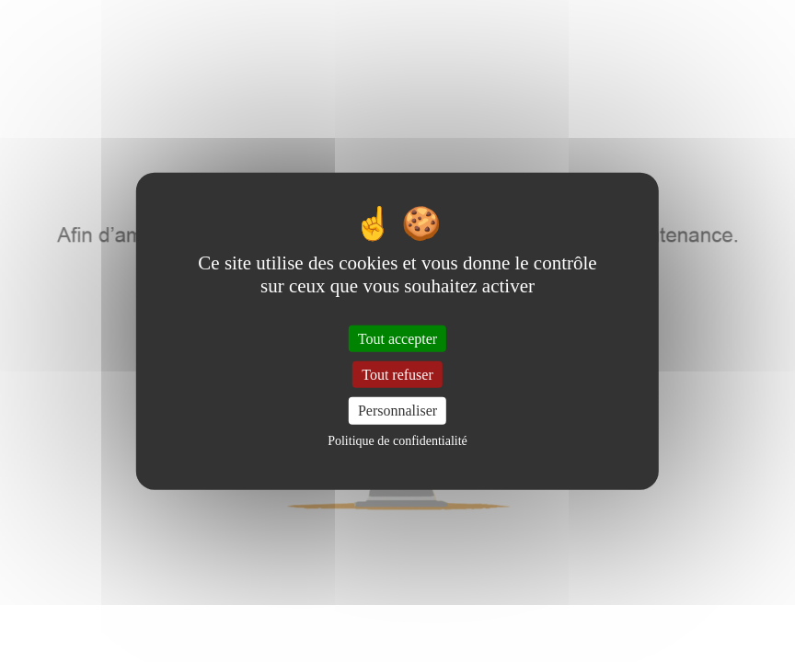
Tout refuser (397, 374)
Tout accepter (397, 339)
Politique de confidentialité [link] (397, 440)
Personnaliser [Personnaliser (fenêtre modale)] (397, 410)
